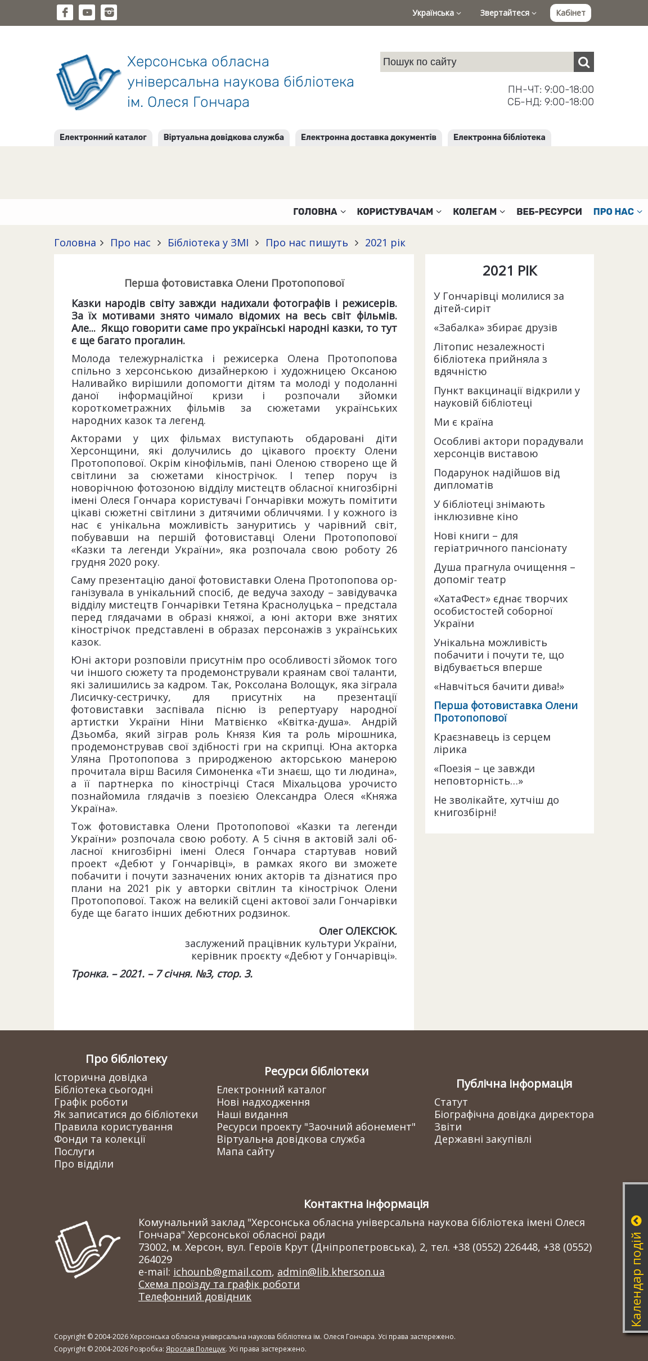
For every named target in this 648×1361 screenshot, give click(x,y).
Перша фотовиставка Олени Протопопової (506, 711)
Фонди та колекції (100, 1139)
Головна (75, 242)
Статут (451, 1101)
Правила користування (113, 1126)
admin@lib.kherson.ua (331, 1271)
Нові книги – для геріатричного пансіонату (500, 541)
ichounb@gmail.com (222, 1271)
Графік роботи (91, 1101)
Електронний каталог (103, 137)
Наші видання (252, 1114)
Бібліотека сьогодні (103, 1089)
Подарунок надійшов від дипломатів (497, 478)
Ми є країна (463, 422)
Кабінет (571, 12)
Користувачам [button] (399, 211)
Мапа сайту (245, 1151)
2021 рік (384, 242)
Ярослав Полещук (196, 1349)
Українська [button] (436, 12)
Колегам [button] (479, 211)
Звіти (448, 1126)
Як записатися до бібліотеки (126, 1114)
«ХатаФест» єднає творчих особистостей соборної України (501, 610)
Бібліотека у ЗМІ (208, 242)
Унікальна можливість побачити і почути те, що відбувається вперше (499, 654)
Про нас (130, 242)
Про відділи (84, 1163)
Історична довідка (100, 1077)
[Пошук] (584, 62)
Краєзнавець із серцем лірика (492, 743)
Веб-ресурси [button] (549, 211)
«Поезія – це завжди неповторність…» (484, 774)
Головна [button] (319, 211)
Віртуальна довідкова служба (224, 137)
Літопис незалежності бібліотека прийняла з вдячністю (490, 358)
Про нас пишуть (307, 242)
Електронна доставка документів (368, 137)
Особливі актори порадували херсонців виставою (508, 447)
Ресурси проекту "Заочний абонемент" (316, 1126)
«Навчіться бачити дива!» (499, 686)
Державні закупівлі (483, 1139)
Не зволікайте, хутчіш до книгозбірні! (496, 806)
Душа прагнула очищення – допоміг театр (504, 573)
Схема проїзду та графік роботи (219, 1284)
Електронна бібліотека (499, 137)
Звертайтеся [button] (508, 12)
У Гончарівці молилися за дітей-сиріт (499, 302)
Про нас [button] (617, 211)
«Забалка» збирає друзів (495, 327)
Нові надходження (263, 1101)
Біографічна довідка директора (514, 1114)
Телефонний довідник (194, 1296)
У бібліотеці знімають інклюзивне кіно (489, 510)
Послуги (74, 1151)
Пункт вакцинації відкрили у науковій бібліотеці (507, 396)
